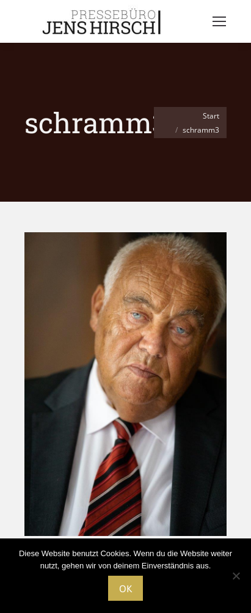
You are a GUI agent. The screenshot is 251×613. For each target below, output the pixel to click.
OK (125, 588)
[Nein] (236, 576)
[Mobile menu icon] (219, 21)
